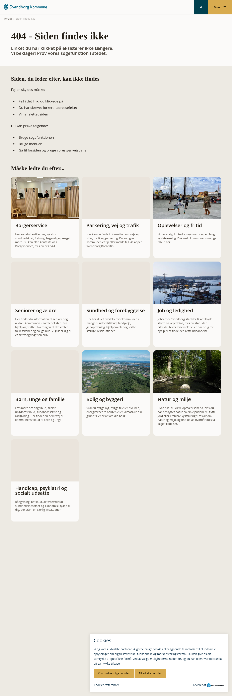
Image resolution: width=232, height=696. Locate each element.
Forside (8, 18)
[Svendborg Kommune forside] (25, 7)
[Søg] (201, 7)
